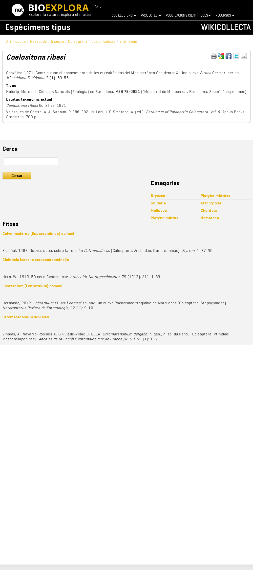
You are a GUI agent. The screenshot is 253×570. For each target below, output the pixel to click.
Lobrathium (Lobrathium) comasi (32, 286)
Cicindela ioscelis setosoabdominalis (35, 259)
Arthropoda (16, 41)
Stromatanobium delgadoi (25, 317)
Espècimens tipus (38, 27)
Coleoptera (77, 41)
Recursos (224, 15)
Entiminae (128, 41)
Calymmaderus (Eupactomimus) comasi (38, 233)
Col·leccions (124, 15)
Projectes (151, 15)
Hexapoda (38, 41)
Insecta (57, 41)
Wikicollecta (226, 27)
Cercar (16, 175)
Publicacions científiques (188, 15)
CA (98, 7)
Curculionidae (103, 41)
